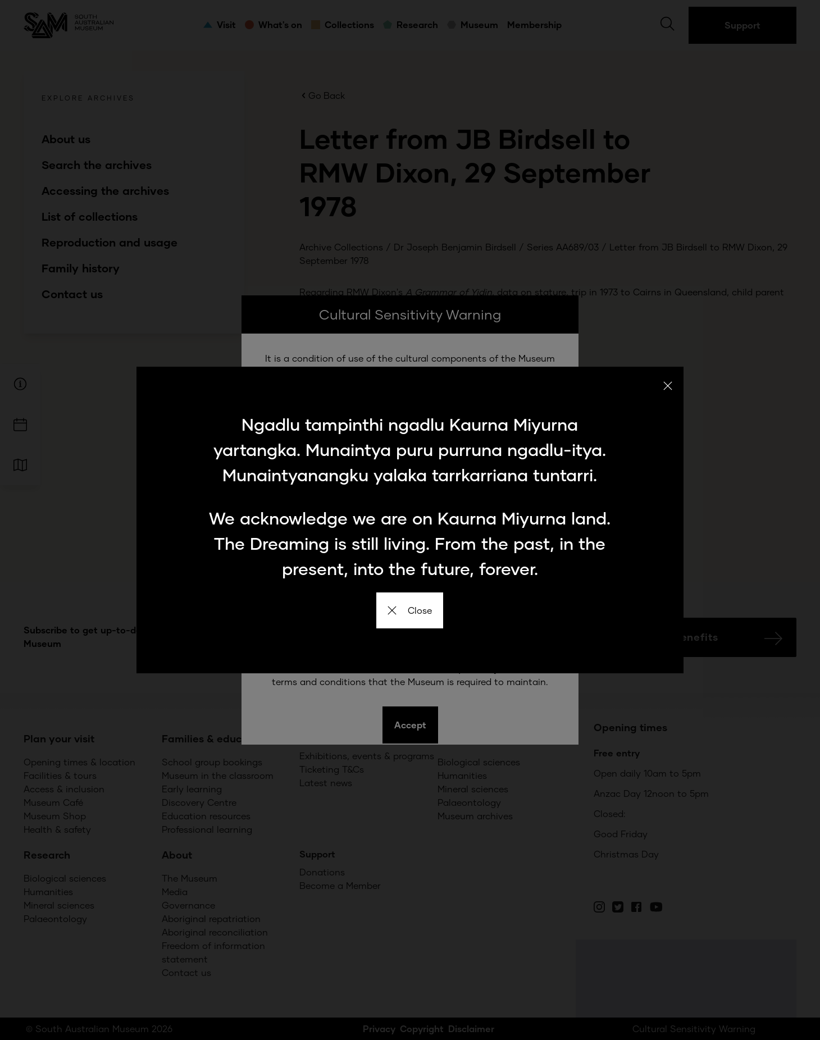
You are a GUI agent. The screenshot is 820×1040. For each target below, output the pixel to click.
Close (410, 610)
